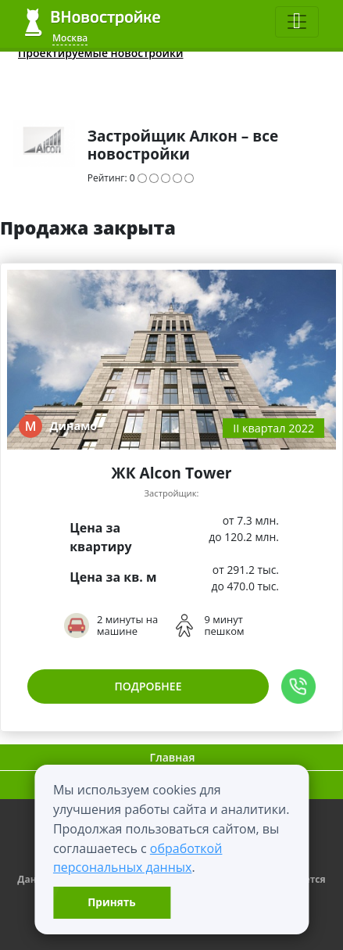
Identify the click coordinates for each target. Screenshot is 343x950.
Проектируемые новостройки (101, 52)
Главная (172, 757)
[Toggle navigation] (297, 22)
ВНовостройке (92, 22)
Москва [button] (70, 38)
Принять (111, 901)
